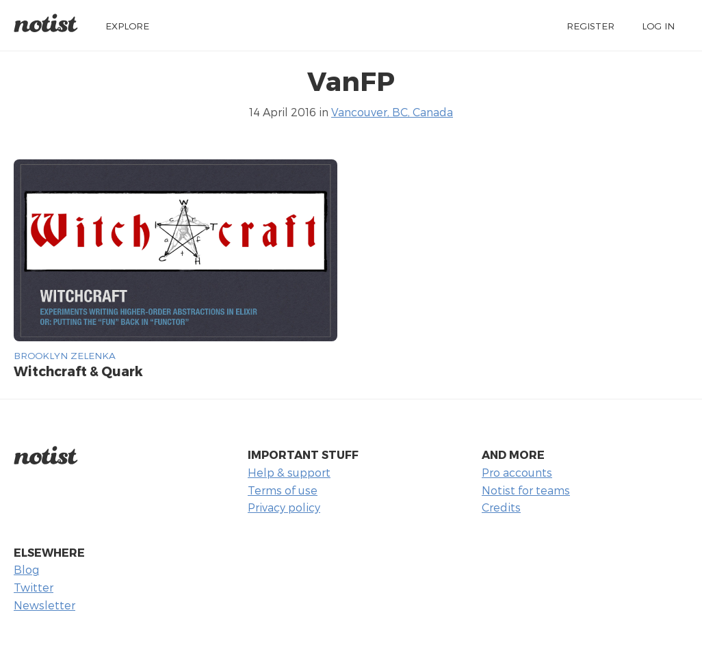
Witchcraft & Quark (78, 371)
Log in (658, 25)
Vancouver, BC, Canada (392, 111)
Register (590, 25)
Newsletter (44, 604)
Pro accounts (517, 472)
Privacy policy (284, 507)
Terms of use (282, 490)
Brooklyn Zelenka (65, 355)
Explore (127, 25)
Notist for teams (526, 490)
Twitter (33, 587)
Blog (26, 569)
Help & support (289, 472)
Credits (501, 507)
